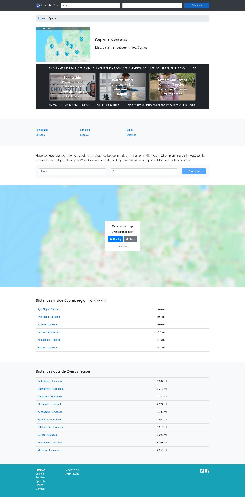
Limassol (85, 129)
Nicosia (84, 134)
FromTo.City (72, 473)
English (40, 473)
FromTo (47, 5)
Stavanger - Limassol (49, 404)
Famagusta (42, 129)
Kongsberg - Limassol (50, 411)
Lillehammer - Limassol (50, 388)
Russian (40, 477)
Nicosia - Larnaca (47, 324)
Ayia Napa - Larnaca (49, 316)
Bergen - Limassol (48, 434)
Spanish (40, 481)
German (40, 488)
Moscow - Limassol (48, 450)
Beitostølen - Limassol (50, 381)
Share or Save (119, 40)
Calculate (197, 5)
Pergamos (130, 134)
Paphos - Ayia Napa (48, 332)
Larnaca (40, 134)
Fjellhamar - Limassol (49, 419)
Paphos (129, 129)
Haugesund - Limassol (50, 396)
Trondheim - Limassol (50, 442)
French (39, 485)
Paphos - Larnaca (47, 347)
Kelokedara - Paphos (49, 339)
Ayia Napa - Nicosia (48, 309)
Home (41, 18)
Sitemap (40, 470)
